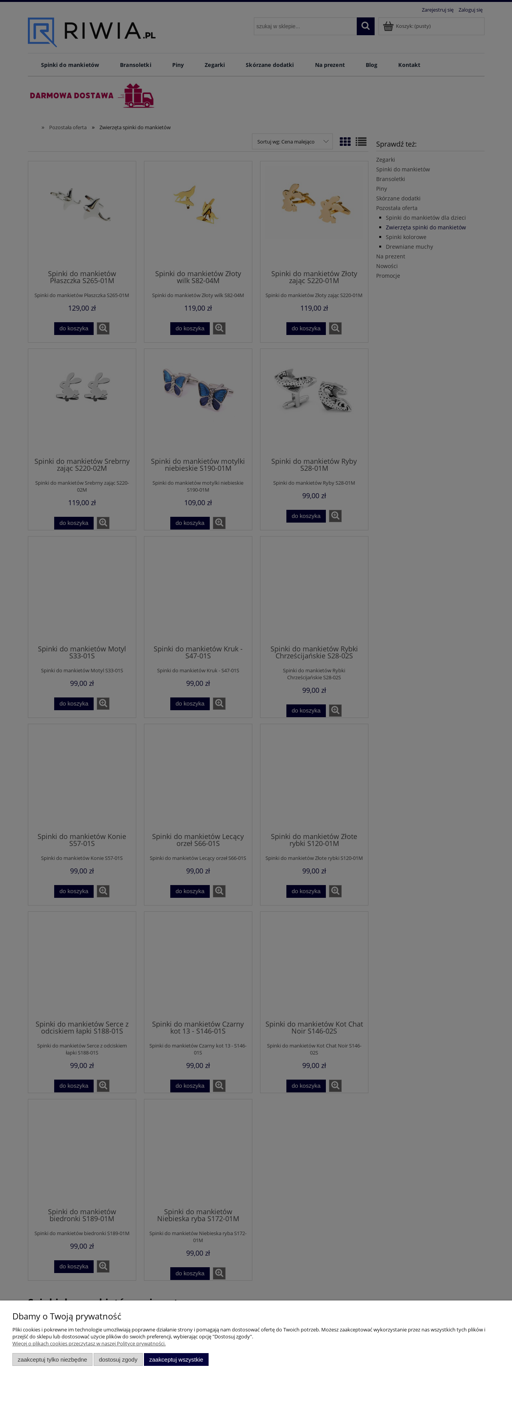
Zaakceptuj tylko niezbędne (52, 1359)
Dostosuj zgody (118, 1359)
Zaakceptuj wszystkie (176, 1359)
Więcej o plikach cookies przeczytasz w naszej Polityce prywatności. (89, 1343)
